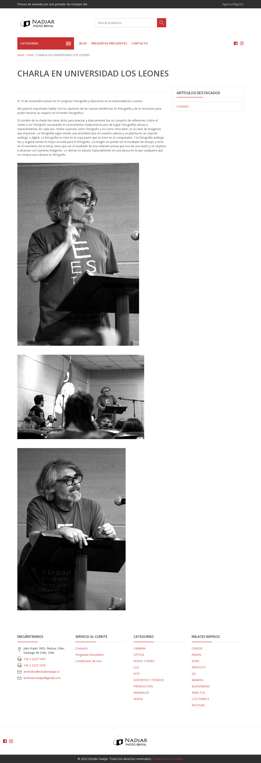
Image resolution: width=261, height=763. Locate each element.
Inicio (20, 55)
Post (30, 55)
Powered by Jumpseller (168, 759)
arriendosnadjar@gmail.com (42, 678)
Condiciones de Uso (88, 661)
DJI (194, 674)
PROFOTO (199, 667)
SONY (195, 661)
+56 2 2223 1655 (34, 659)
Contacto (140, 43)
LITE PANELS (200, 699)
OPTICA (139, 655)
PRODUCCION (143, 686)
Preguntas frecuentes (109, 43)
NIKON (196, 655)
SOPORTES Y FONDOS (149, 680)
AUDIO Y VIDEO (144, 661)
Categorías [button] (45, 43)
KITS (137, 674)
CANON (197, 648)
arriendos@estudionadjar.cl (41, 672)
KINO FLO (198, 693)
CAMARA (139, 648)
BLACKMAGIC (201, 686)
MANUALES (141, 693)
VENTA (138, 699)
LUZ (136, 667)
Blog (83, 43)
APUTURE (198, 705)
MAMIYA (197, 680)
